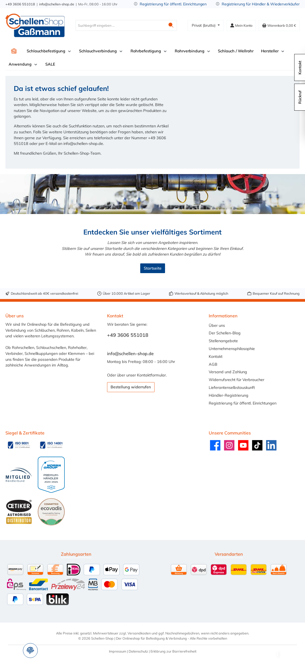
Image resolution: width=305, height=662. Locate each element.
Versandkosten (139, 633)
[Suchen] (171, 25)
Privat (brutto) (204, 25)
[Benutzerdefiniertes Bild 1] (18, 445)
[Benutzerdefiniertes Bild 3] (18, 475)
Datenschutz (138, 651)
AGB (213, 364)
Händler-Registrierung (228, 395)
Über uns (217, 325)
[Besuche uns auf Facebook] (215, 445)
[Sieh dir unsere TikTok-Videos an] (257, 445)
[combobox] (120, 25)
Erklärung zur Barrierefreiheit (173, 651)
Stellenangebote (223, 340)
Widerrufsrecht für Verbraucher (236, 379)
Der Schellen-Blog (225, 333)
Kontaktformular (151, 375)
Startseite (153, 268)
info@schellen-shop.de (56, 4)
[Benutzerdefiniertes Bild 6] (51, 511)
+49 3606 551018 (20, 4)
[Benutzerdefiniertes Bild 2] (51, 445)
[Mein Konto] (241, 25)
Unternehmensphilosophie (232, 348)
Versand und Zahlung (228, 371)
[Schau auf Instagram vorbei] (229, 445)
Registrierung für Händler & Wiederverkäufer (261, 4)
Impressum (117, 651)
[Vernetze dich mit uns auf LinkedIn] (271, 445)
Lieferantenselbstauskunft (232, 387)
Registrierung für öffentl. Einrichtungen (173, 4)
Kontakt (215, 356)
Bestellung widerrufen (131, 387)
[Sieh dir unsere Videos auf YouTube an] (243, 445)
